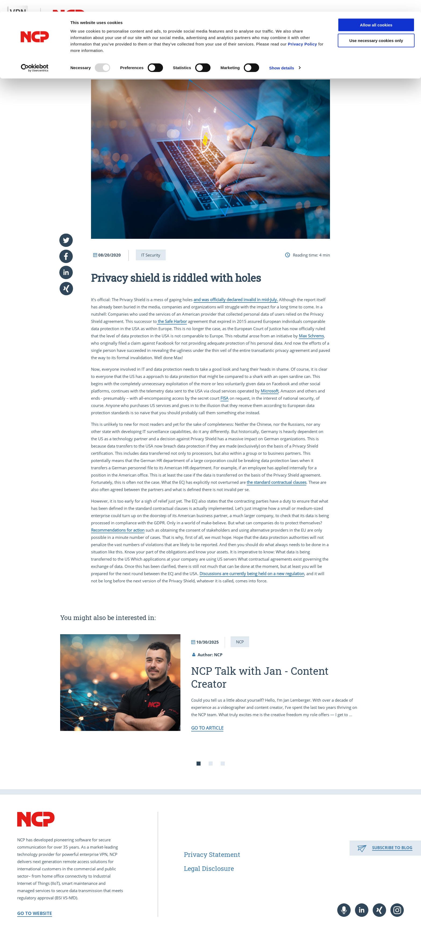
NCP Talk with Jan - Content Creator (260, 677)
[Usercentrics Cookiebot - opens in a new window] (34, 56)
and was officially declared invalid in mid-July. (236, 299)
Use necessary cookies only (376, 29)
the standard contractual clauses (276, 482)
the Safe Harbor (172, 321)
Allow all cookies (376, 13)
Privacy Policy (302, 32)
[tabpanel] (210, 682)
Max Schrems (311, 335)
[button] (66, 240)
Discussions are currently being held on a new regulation (251, 573)
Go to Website (34, 913)
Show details (281, 56)
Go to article (207, 728)
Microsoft (269, 391)
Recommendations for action (117, 530)
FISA (224, 398)
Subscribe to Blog (392, 847)
